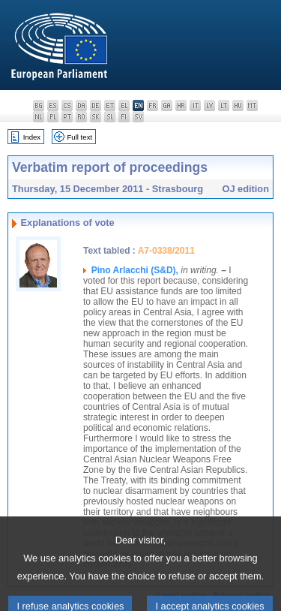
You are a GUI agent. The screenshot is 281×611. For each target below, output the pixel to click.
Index (31, 137)
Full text (80, 137)
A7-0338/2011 (166, 250)
